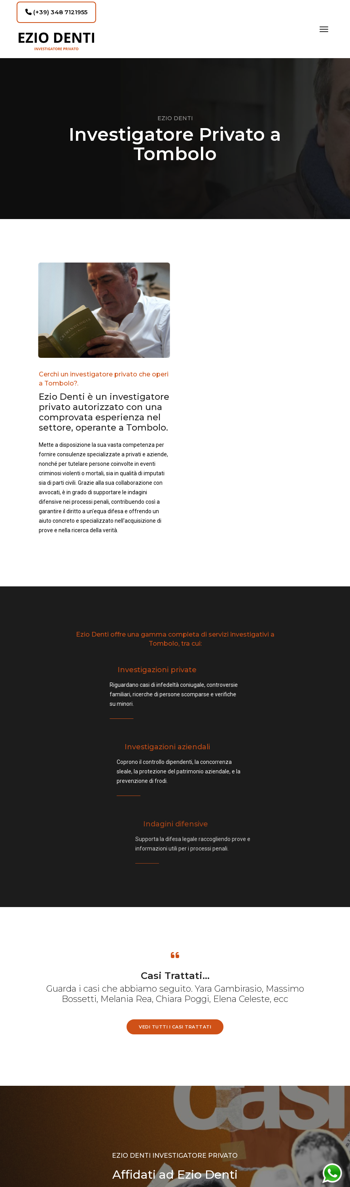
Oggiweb (272, 1143)
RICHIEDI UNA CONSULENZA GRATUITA (175, 1019)
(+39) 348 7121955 (56, 12)
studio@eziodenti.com (92, 1157)
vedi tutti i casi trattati (175, 843)
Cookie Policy (175, 1144)
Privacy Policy (175, 1134)
